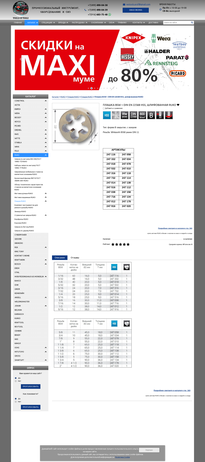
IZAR (16, 285)
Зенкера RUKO (20, 211)
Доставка (153, 23)
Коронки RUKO (20, 223)
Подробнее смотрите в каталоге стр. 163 (175, 228)
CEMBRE (18, 331)
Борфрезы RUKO (21, 219)
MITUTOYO (19, 352)
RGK (16, 247)
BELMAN (18, 310)
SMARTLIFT (19, 360)
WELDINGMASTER (22, 302)
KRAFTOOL (19, 322)
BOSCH (18, 264)
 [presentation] (21, 59)
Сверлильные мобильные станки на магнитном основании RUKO (29, 173)
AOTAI (17, 105)
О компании (97, 23)
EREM (17, 268)
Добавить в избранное (178, 104)
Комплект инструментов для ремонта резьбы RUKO (26, 206)
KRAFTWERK (20, 260)
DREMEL (18, 130)
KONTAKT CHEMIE (22, 256)
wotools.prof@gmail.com (138, 4)
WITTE (17, 138)
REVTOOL (19, 327)
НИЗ (16, 339)
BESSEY (18, 117)
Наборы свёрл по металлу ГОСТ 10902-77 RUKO (27, 166)
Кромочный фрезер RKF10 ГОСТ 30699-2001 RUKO (28, 179)
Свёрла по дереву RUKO (24, 231)
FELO (17, 151)
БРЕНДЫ (62, 23)
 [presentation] (184, 59)
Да (19, 378)
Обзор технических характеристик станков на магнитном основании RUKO (29, 187)
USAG (17, 347)
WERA (17, 113)
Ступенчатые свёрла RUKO (25, 215)
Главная (18, 23)
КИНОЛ (18, 343)
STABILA (18, 142)
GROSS (17, 356)
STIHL (17, 272)
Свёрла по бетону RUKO (24, 227)
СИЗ (110, 23)
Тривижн (122, 23)
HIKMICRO (19, 243)
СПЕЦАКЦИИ (47, 23)
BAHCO (18, 281)
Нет (19, 381)
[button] (88, 88)
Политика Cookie (122, 457)
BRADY (17, 335)
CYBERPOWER (21, 235)
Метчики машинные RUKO (25, 197)
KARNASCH (19, 314)
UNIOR (17, 289)
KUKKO (17, 318)
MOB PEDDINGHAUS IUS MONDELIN (29, 277)
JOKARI (18, 306)
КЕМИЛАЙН (19, 293)
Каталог (31, 23)
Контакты (137, 23)
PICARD (18, 126)
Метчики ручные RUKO (24, 193)
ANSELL (18, 297)
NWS (17, 134)
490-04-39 (97, 9)
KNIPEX (18, 109)
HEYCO (18, 122)
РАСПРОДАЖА (78, 23)
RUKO (17, 155)
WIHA (17, 147)
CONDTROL (19, 101)
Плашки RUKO (20, 201)
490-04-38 (97, 5)
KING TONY (19, 251)
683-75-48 (97, 14)
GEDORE (18, 239)
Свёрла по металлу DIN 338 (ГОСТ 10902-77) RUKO (28, 160)
